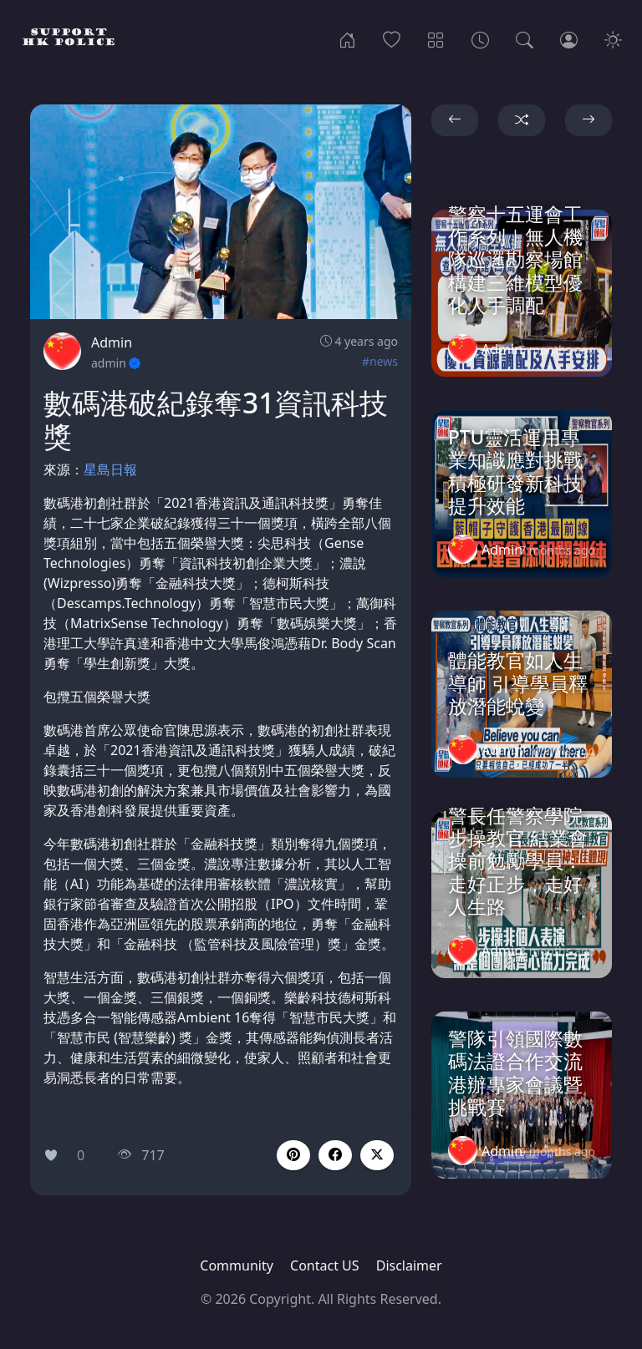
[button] (335, 1155)
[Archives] (480, 38)
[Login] (568, 38)
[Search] (524, 38)
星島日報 (110, 469)
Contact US (324, 1265)
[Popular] (391, 38)
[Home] (347, 38)
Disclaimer (409, 1265)
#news (380, 361)
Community (236, 1265)
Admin (111, 342)
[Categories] (435, 38)
